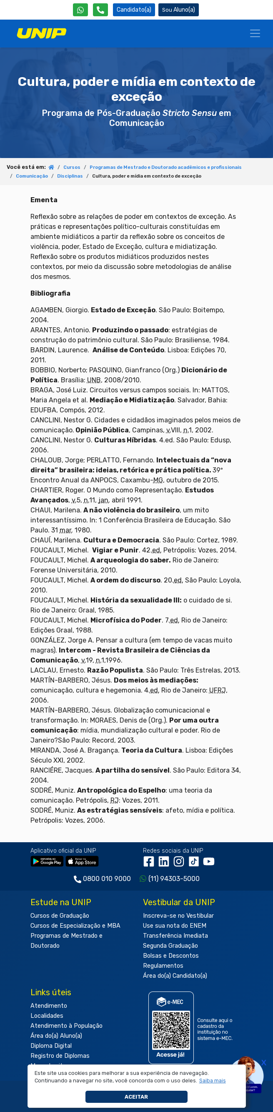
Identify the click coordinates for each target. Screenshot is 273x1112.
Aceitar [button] (136, 1097)
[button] (212, 1081)
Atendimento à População (66, 1025)
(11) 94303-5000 (174, 879)
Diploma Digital (51, 1045)
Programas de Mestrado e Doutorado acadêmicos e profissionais (166, 167)
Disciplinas (70, 176)
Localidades (46, 1015)
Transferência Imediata (175, 935)
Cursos (71, 167)
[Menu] (255, 33)
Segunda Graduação (170, 945)
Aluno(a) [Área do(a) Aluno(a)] (178, 9)
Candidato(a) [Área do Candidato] (134, 9)
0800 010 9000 (107, 879)
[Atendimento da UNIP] (100, 9)
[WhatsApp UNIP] (80, 9)
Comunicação (32, 176)
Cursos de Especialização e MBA (75, 925)
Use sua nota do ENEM (174, 925)
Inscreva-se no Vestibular (178, 915)
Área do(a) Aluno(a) (56, 1035)
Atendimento (48, 1005)
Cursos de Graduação (59, 915)
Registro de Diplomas (60, 1055)
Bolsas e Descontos (171, 955)
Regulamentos (163, 965)
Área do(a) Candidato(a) (175, 975)
